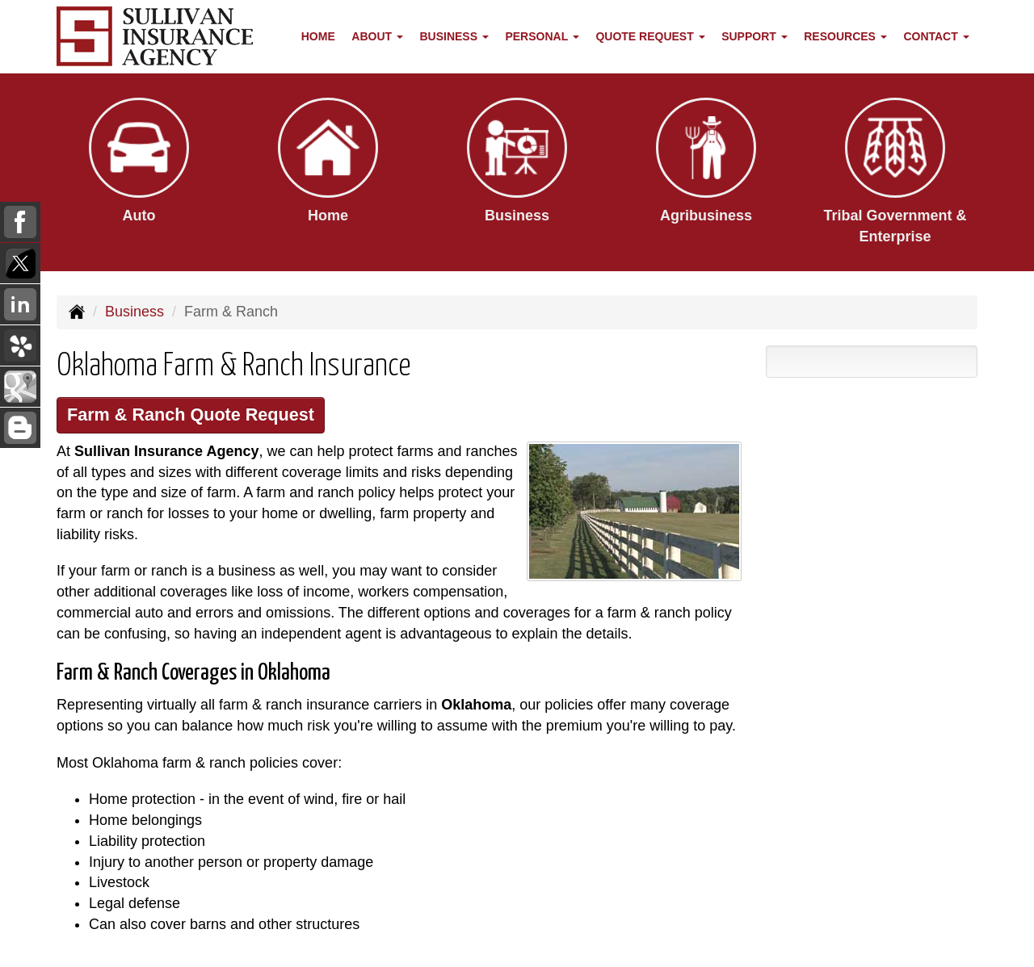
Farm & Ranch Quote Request (190, 414)
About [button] (377, 36)
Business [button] (453, 36)
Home (318, 36)
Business (134, 311)
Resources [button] (845, 36)
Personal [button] (541, 36)
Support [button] (754, 36)
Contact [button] (936, 36)
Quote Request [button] (649, 36)
